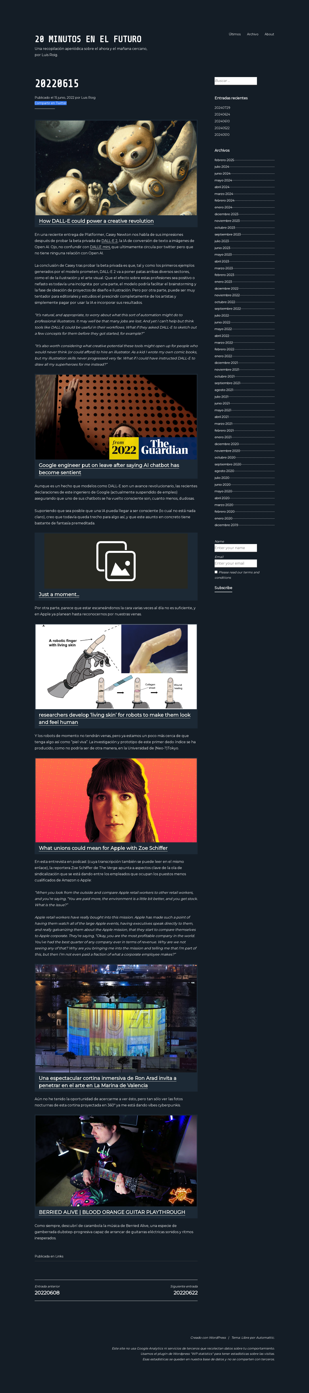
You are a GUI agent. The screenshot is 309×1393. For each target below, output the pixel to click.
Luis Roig (88, 113)
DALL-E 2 (109, 255)
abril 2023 (222, 276)
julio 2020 (222, 493)
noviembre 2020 (227, 466)
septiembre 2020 (228, 479)
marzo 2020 (224, 520)
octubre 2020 (225, 472)
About (269, 34)
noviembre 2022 (227, 310)
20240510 (222, 149)
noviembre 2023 (227, 236)
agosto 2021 (224, 405)
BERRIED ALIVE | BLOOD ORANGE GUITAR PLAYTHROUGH (112, 1227)
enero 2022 (223, 371)
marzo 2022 (224, 357)
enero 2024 (223, 222)
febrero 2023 (224, 290)
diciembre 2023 (226, 229)
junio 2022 (222, 337)
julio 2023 (222, 256)
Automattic (265, 1352)
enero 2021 (223, 452)
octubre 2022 (225, 317)
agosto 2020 (224, 486)
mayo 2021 (223, 425)
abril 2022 (222, 351)
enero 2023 (223, 297)
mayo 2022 (223, 344)
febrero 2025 (224, 175)
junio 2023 (222, 263)
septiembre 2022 (228, 324)
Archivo (252, 34)
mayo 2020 (223, 506)
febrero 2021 (224, 445)
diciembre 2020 (227, 459)
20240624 (222, 129)
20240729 (222, 123)
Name (219, 556)
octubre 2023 (225, 242)
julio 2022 (222, 330)
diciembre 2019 (226, 540)
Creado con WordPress (208, 1352)
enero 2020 (223, 533)
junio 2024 (222, 188)
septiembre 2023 (228, 249)
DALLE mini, (100, 262)
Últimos (235, 34)
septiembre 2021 (227, 398)
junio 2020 (223, 499)
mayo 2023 (223, 270)
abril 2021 (222, 432)
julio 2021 (221, 412)
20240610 (222, 136)
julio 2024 (222, 181)
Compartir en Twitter (51, 118)
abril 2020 (222, 513)
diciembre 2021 (226, 378)
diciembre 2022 (226, 303)
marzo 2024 (224, 209)
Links (59, 1271)
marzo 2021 (223, 438)
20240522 (222, 143)
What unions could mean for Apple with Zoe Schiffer (103, 863)
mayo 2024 (223, 195)
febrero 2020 (225, 526)
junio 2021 (222, 418)
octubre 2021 (225, 391)
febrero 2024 (224, 215)
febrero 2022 (224, 364)
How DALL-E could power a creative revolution (96, 236)
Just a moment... (59, 609)
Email (219, 572)
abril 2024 (222, 202)
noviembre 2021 (227, 384)
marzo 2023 (224, 283)
